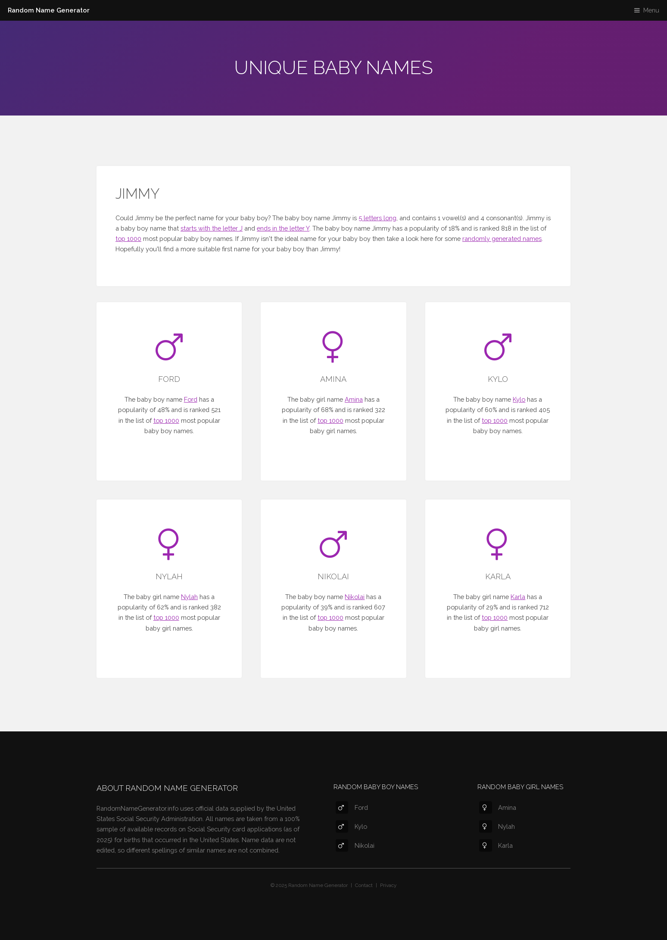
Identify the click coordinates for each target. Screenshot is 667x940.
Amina (354, 399)
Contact (364, 885)
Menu (651, 10)
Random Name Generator (49, 10)
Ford (190, 399)
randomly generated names (502, 238)
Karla (518, 596)
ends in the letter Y (283, 228)
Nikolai (355, 596)
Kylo (519, 399)
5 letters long (377, 218)
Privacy (388, 885)
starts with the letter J (212, 228)
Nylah (189, 596)
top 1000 (128, 238)
